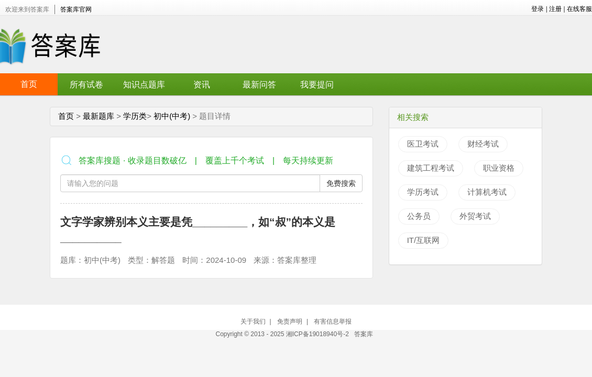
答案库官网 (76, 9)
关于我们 (253, 321)
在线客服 (579, 9)
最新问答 (259, 84)
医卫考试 (422, 143)
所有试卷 (86, 84)
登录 (537, 9)
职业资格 (498, 167)
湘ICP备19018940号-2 (318, 334)
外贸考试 (475, 216)
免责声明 (289, 321)
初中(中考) (172, 116)
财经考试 (483, 143)
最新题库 (98, 116)
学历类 (135, 116)
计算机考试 (487, 191)
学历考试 (422, 191)
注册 (555, 9)
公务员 (419, 216)
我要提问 (317, 84)
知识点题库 (144, 84)
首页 (28, 84)
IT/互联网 (423, 240)
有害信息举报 (333, 321)
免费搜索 (341, 183)
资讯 (201, 84)
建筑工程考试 (430, 167)
